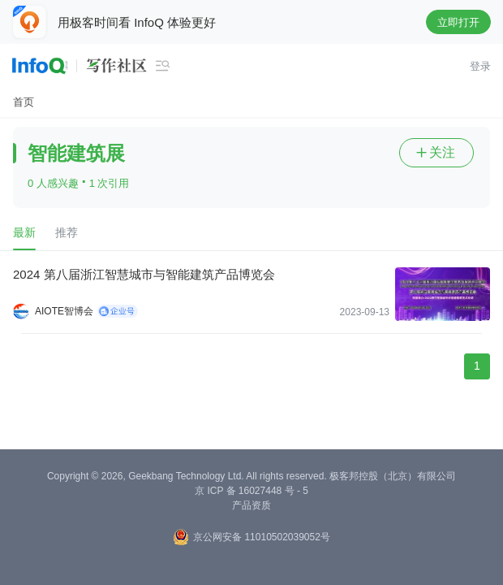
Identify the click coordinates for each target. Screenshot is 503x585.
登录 (480, 66)
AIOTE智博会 (64, 311)
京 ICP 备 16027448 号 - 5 (251, 490)
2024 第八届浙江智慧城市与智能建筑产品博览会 (144, 274)
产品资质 (251, 505)
